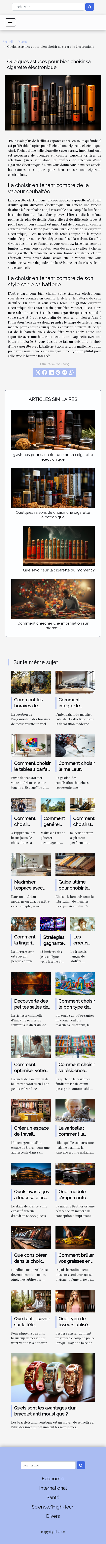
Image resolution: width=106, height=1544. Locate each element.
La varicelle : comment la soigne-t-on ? (72, 1134)
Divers (22, 41)
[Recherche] (48, 7)
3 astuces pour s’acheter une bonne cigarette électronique (53, 456)
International (53, 1488)
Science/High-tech (53, 1507)
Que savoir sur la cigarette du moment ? (59, 570)
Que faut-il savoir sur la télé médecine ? (32, 1324)
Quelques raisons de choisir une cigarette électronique (53, 514)
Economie (53, 1478)
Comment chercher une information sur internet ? (53, 625)
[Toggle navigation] (10, 22)
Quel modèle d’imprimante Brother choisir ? (75, 1197)
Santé (53, 1497)
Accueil (7, 41)
